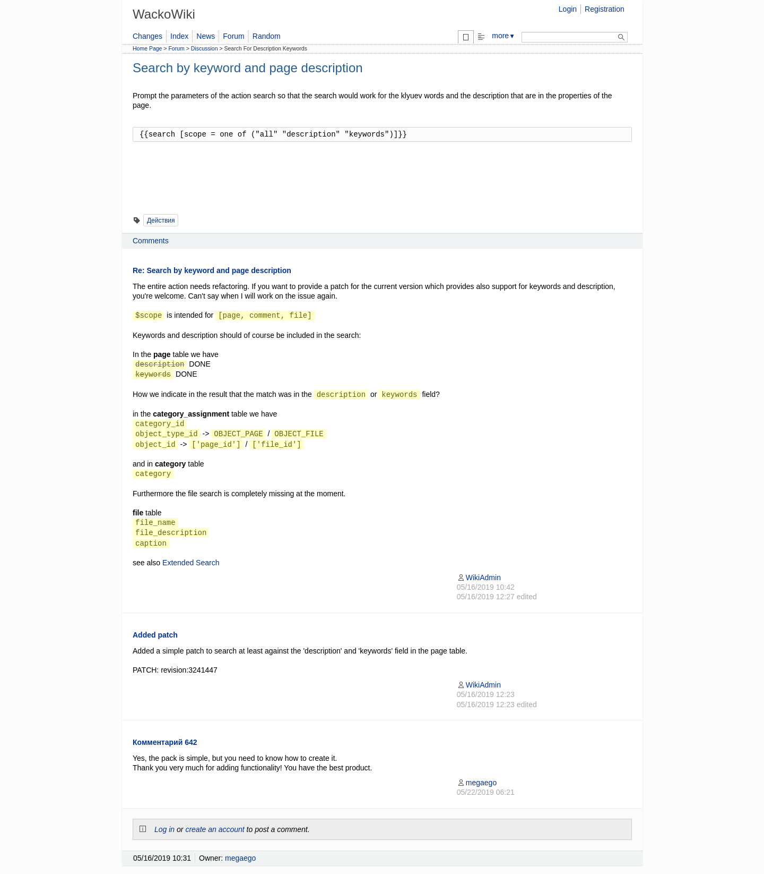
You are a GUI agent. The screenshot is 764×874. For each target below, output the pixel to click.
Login (568, 9)
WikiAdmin (479, 577)
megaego (477, 782)
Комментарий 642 (165, 742)
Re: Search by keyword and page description (212, 270)
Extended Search (190, 562)
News (205, 36)
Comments (151, 240)
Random (267, 36)
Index (179, 36)
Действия (161, 220)
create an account (214, 829)
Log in (164, 829)
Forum (233, 36)
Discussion (204, 48)
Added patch (155, 635)
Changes (147, 36)
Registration (604, 9)
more (503, 35)
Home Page (147, 48)
